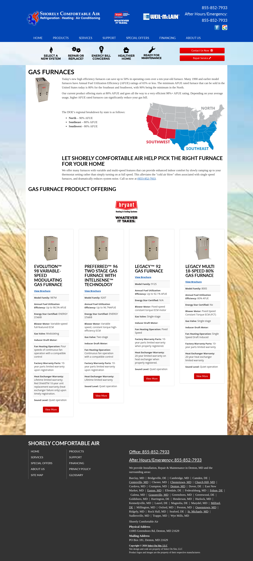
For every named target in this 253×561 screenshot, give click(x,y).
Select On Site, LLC (158, 545)
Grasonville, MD (158, 494)
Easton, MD (154, 490)
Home (38, 38)
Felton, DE (216, 490)
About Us (193, 38)
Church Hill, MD (205, 482)
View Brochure (42, 291)
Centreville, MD (138, 482)
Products (61, 38)
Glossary (76, 475)
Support (109, 38)
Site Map (37, 475)
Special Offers (137, 38)
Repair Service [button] (202, 58)
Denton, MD (177, 486)
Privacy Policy (80, 469)
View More (51, 409)
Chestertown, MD (180, 482)
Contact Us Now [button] (202, 50)
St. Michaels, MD (198, 511)
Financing (167, 38)
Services (85, 38)
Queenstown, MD (205, 507)
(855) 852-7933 (146, 178)
